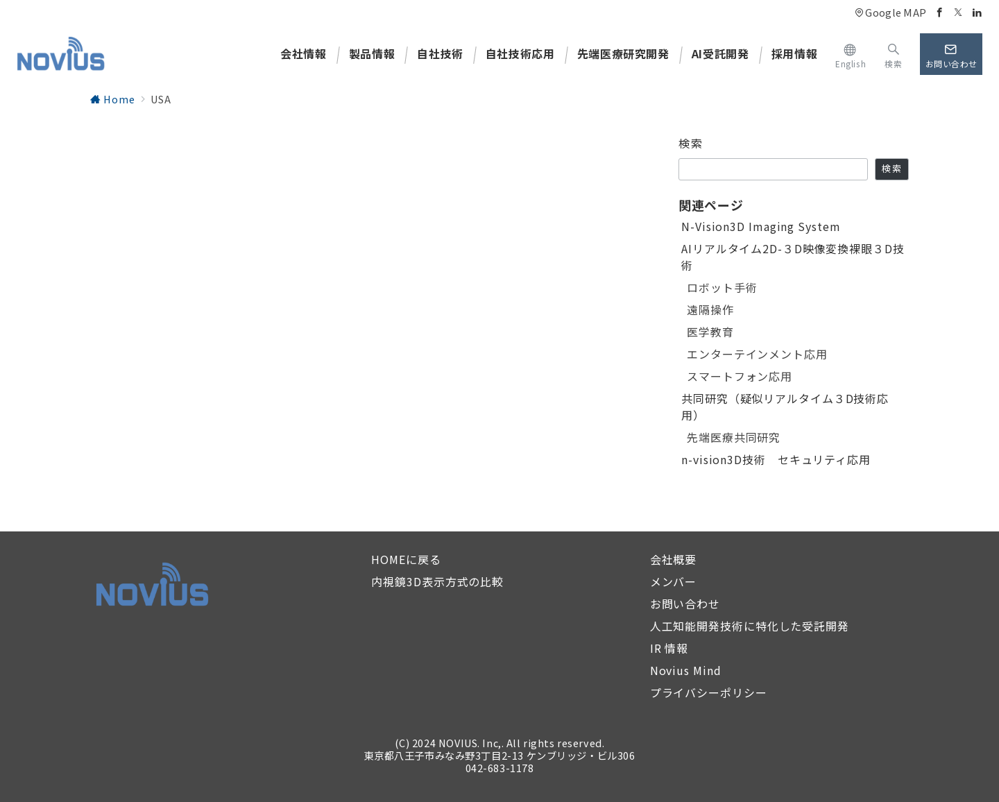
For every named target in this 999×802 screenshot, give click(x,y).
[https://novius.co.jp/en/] (850, 54)
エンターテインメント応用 (757, 353)
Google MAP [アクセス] (890, 12)
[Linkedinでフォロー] (977, 12)
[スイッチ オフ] (893, 54)
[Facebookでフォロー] (939, 12)
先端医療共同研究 (733, 437)
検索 (690, 143)
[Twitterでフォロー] (958, 12)
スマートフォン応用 (739, 376)
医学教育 (710, 331)
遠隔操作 (710, 309)
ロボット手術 (722, 287)
